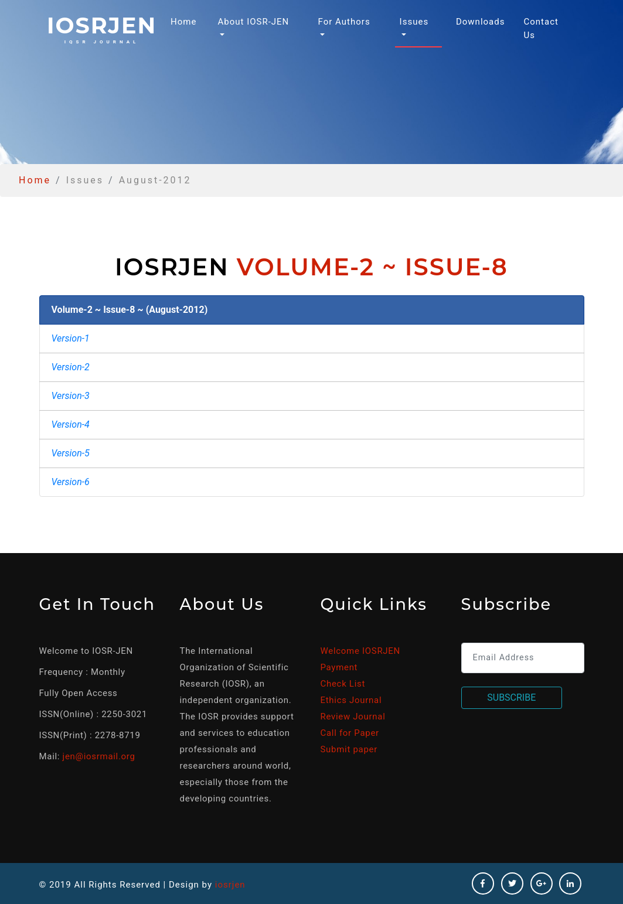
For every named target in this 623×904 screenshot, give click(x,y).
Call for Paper (350, 733)
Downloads (480, 21)
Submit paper (349, 749)
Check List (343, 683)
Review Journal (353, 716)
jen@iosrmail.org (99, 756)
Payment (339, 667)
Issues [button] (414, 21)
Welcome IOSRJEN (360, 651)
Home (186, 21)
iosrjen (101, 28)
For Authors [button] (344, 21)
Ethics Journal (351, 700)
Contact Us (540, 28)
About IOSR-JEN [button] (253, 21)
